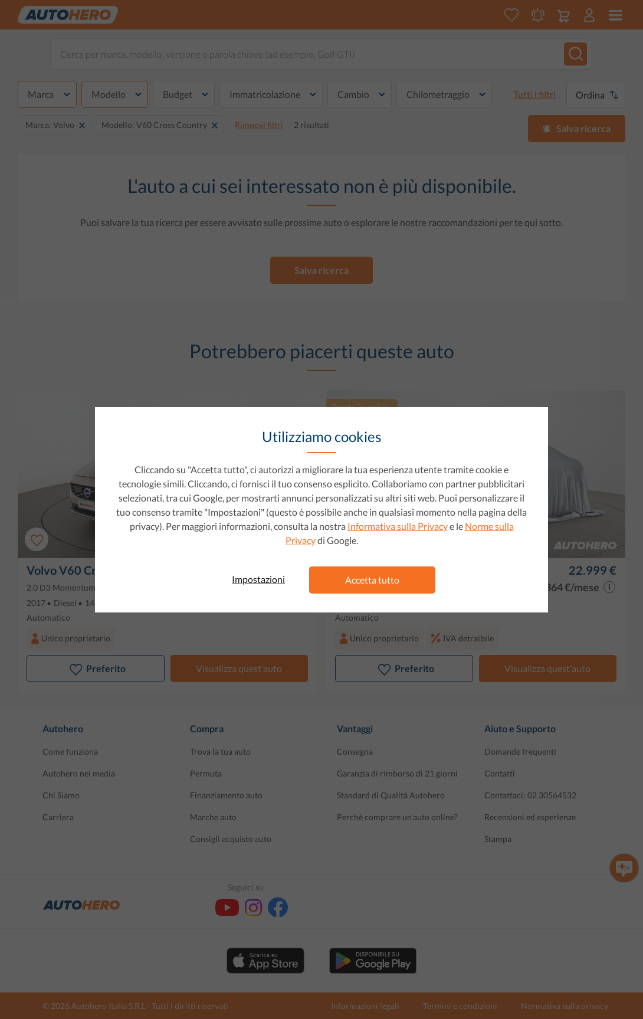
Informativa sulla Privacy (397, 526)
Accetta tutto (372, 579)
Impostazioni (258, 579)
